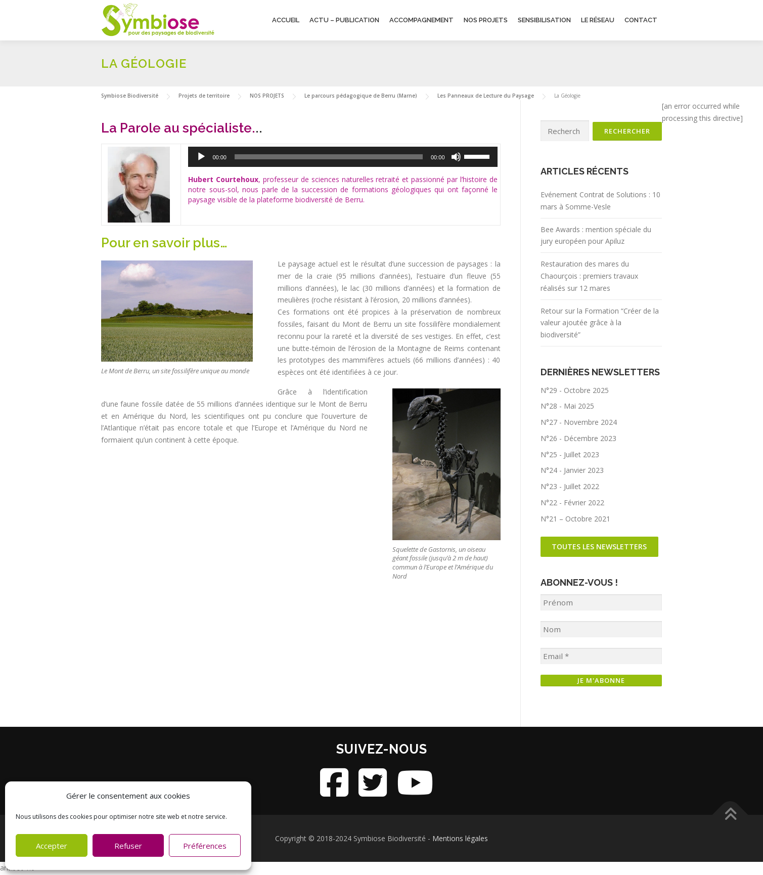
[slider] (338, 156)
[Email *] (601, 657)
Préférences (205, 846)
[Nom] (601, 631)
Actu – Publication (344, 20)
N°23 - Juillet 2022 (570, 487)
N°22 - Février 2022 (572, 503)
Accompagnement (421, 20)
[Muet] (456, 157)
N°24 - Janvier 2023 (572, 470)
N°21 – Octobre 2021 (575, 519)
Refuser (128, 846)
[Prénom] (601, 604)
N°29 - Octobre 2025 (575, 390)
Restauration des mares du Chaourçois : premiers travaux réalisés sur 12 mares (589, 276)
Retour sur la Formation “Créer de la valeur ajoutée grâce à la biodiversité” (600, 323)
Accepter (51, 846)
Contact (640, 20)
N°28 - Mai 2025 (567, 406)
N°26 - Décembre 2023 (578, 439)
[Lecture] (221, 157)
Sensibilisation (544, 20)
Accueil (285, 20)
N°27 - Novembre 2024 (579, 422)
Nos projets (486, 20)
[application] (353, 157)
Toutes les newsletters (600, 547)
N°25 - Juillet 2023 (570, 455)
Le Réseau (597, 20)
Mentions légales (460, 839)
